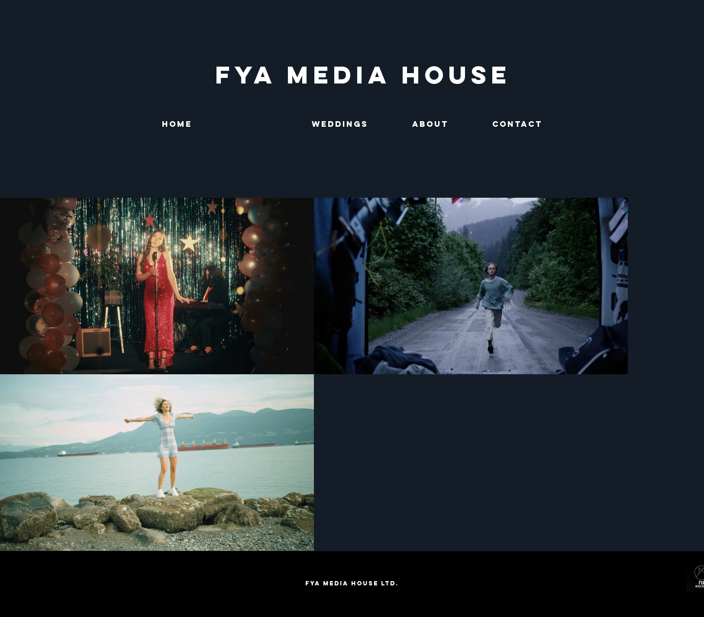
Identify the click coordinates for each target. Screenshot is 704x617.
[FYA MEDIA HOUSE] (363, 75)
